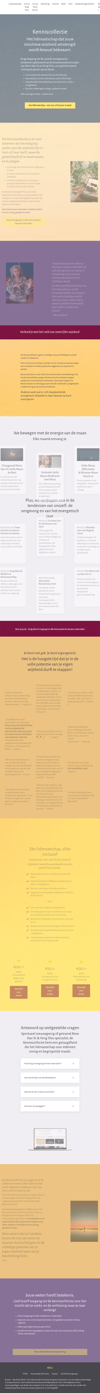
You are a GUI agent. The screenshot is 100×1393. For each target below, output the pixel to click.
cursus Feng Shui (27, 7)
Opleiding (45, 4)
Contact (55, 1374)
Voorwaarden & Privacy (40, 1374)
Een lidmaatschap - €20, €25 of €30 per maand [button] (50, 105)
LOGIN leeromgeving (69, 1374)
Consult (55, 4)
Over (70, 4)
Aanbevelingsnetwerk (84, 4)
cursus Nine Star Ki (35, 7)
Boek (63, 4)
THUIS (25, 1374)
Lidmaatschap (15, 4)
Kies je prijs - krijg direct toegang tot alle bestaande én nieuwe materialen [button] (50, 629)
